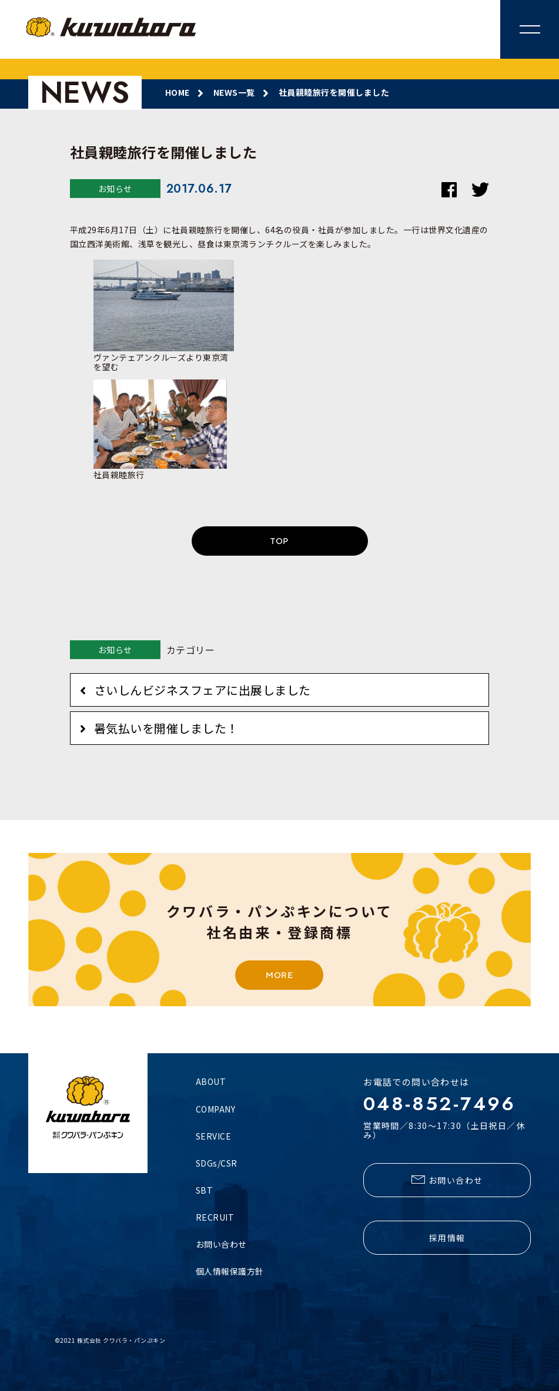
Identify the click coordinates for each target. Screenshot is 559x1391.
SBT (204, 1190)
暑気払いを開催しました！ (166, 728)
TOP (279, 541)
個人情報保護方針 (230, 1271)
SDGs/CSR (216, 1163)
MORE (279, 975)
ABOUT (211, 1081)
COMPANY (216, 1109)
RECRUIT (215, 1217)
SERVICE (214, 1136)
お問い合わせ (221, 1244)
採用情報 (447, 1238)
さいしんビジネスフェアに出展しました (202, 689)
